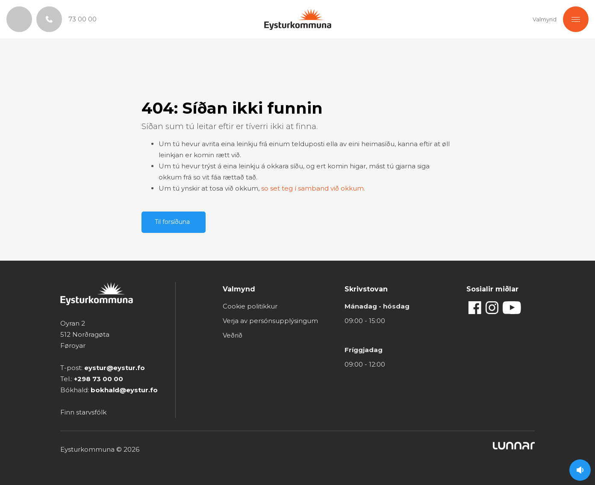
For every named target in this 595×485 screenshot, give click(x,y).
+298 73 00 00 (98, 379)
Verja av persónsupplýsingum (270, 321)
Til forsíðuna (172, 222)
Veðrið (232, 335)
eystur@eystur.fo (114, 368)
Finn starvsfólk (83, 412)
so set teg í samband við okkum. (313, 188)
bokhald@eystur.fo (124, 390)
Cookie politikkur (250, 306)
